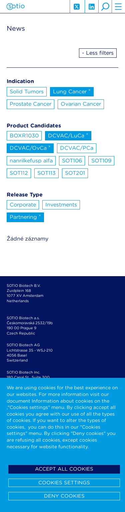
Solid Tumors (27, 91)
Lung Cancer (72, 91)
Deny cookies (64, 496)
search (105, 6)
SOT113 (46, 173)
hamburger (118, 6)
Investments (61, 204)
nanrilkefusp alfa (31, 160)
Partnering (25, 216)
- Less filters (98, 53)
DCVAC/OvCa (30, 147)
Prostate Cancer (30, 104)
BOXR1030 (24, 135)
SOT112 (19, 173)
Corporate (23, 204)
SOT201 (75, 173)
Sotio (15, 6)
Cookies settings (64, 483)
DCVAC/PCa (76, 148)
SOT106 (72, 160)
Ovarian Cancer (81, 104)
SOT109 (101, 160)
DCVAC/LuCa (68, 135)
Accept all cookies (64, 469)
